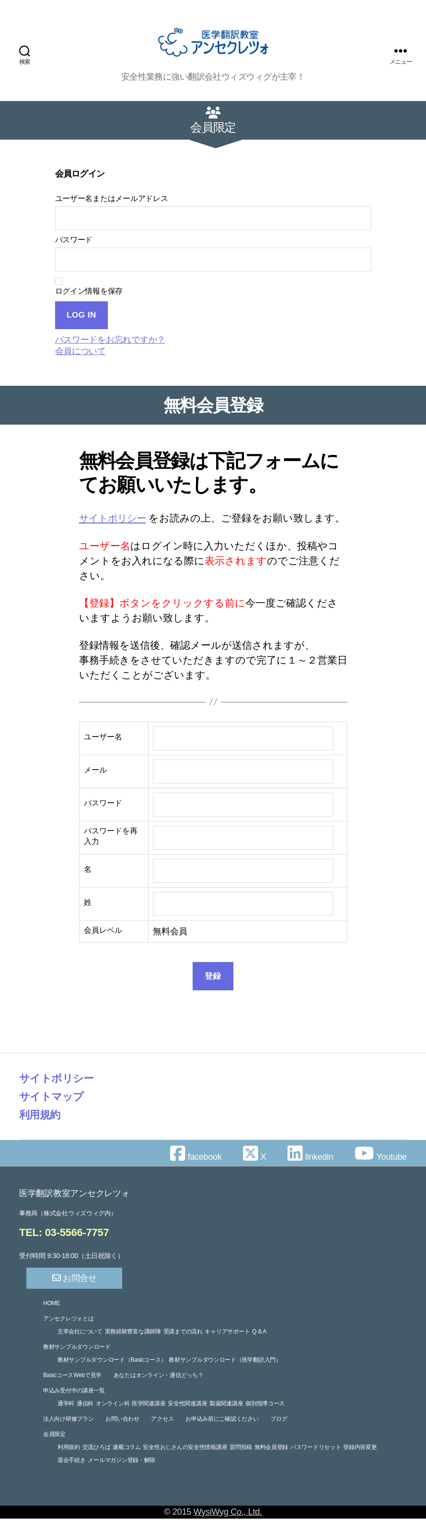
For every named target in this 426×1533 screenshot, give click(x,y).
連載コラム (127, 1461)
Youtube (381, 1171)
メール (95, 785)
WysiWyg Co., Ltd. (228, 1526)
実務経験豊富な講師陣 (133, 1346)
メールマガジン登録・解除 (121, 1474)
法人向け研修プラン (68, 1433)
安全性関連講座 (187, 1417)
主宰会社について (80, 1346)
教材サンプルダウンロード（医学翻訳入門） (225, 1374)
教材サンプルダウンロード (77, 1361)
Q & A (259, 1346)
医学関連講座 (148, 1417)
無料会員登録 (271, 1461)
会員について (80, 351)
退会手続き (72, 1474)
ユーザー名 (103, 752)
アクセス (162, 1433)
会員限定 (54, 1448)
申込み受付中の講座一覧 (74, 1405)
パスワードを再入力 (111, 851)
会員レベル (103, 945)
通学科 (66, 1417)
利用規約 (41, 1129)
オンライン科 (112, 1417)
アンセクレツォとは (68, 1333)
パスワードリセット (315, 1461)
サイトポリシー (115, 517)
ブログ (278, 1433)
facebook (195, 1171)
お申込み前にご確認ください (222, 1433)
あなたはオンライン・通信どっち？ (159, 1389)
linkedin (310, 1171)
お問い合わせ (122, 1433)
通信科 (85, 1417)
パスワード (74, 240)
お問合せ (74, 1292)
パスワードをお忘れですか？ (110, 340)
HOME (51, 1317)
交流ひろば (96, 1461)
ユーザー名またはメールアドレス (111, 198)
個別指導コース (265, 1417)
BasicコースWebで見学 (72, 1389)
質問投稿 (241, 1461)
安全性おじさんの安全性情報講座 (185, 1461)
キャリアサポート (227, 1346)
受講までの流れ (183, 1346)
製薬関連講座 (226, 1417)
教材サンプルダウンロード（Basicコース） (112, 1374)
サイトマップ (54, 1111)
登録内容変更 (360, 1461)
